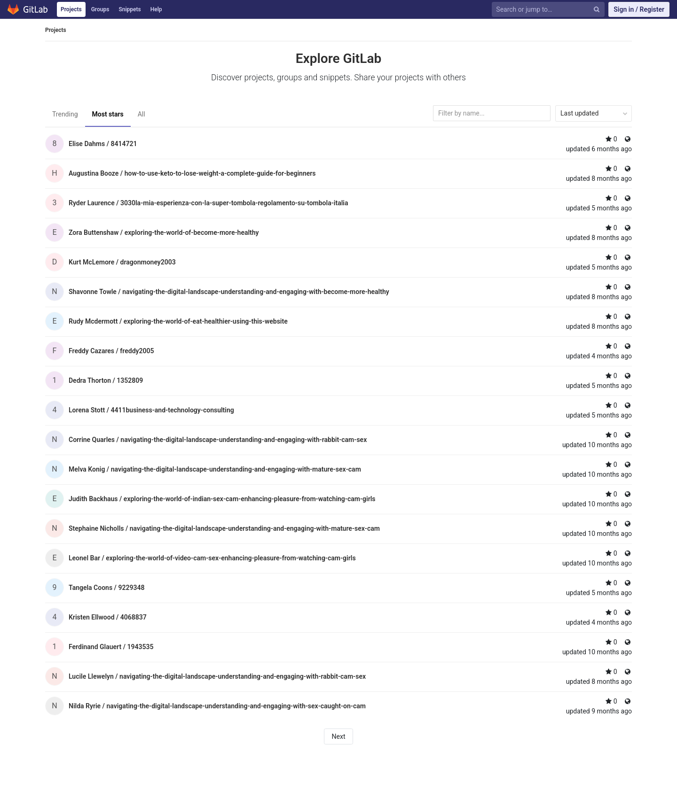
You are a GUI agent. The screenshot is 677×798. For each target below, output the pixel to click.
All (141, 114)
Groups (100, 9)
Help (156, 9)
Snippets (129, 9)
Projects (71, 9)
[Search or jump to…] (543, 9)
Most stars (108, 114)
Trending (65, 114)
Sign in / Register (639, 9)
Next (339, 736)
